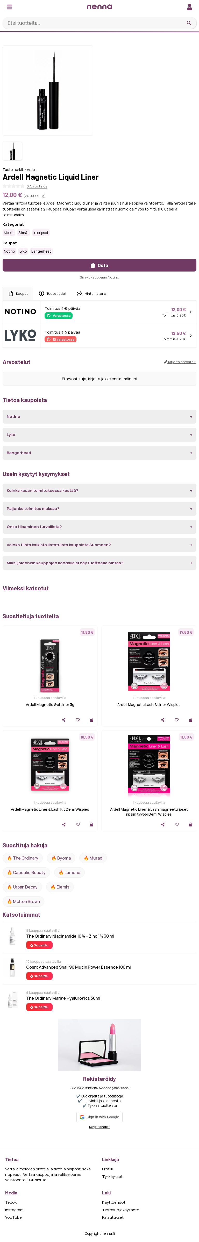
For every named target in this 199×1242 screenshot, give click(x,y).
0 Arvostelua (37, 186)
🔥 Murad (93, 858)
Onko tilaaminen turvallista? (34, 526)
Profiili (107, 1169)
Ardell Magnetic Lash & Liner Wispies (149, 704)
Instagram (14, 1210)
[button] (99, 1117)
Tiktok (11, 1202)
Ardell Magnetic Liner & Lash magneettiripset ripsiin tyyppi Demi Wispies (149, 812)
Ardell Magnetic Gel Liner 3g (50, 704)
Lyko (23, 251)
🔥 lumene (69, 872)
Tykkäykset (112, 1176)
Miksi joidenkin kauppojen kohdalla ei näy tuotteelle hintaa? (65, 563)
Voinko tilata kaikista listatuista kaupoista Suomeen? (59, 544)
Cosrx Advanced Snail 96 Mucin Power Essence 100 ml (78, 967)
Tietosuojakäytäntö (120, 1210)
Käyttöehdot (99, 1126)
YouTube (13, 1217)
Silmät (23, 232)
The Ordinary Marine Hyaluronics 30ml (63, 998)
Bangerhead (41, 251)
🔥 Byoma (61, 858)
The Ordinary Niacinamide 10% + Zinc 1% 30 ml (70, 936)
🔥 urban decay (22, 887)
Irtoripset (40, 232)
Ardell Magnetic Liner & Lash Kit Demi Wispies (50, 809)
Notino (9, 251)
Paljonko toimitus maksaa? (33, 508)
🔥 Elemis (60, 887)
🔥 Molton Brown (23, 901)
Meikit (9, 232)
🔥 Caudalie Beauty (26, 872)
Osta (99, 265)
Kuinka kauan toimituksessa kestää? (42, 490)
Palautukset (113, 1217)
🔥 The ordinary (22, 858)
